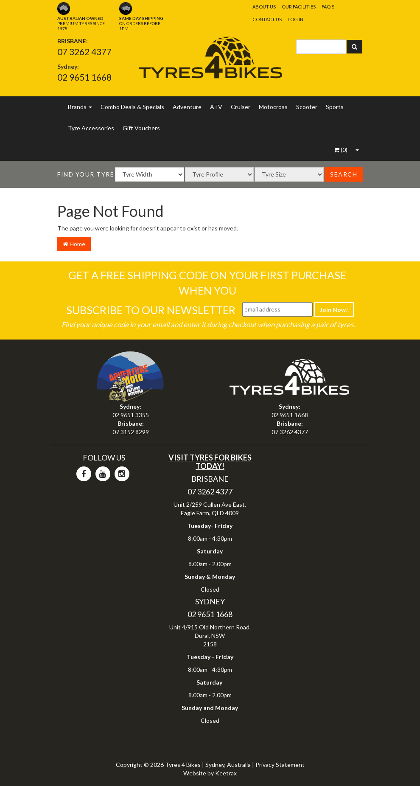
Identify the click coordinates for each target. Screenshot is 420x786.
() (340, 149)
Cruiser (240, 106)
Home (74, 243)
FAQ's (328, 6)
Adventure (187, 106)
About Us (264, 6)
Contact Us (267, 19)
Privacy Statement (280, 764)
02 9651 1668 (84, 77)
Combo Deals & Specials (132, 106)
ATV (216, 106)
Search (343, 174)
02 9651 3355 (130, 414)
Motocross (273, 106)
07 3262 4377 (84, 51)
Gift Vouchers (141, 128)
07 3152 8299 (130, 431)
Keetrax (226, 773)
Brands (80, 106)
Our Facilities (299, 6)
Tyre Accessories (91, 128)
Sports (335, 106)
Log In (295, 19)
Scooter (306, 106)
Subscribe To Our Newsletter (150, 309)
